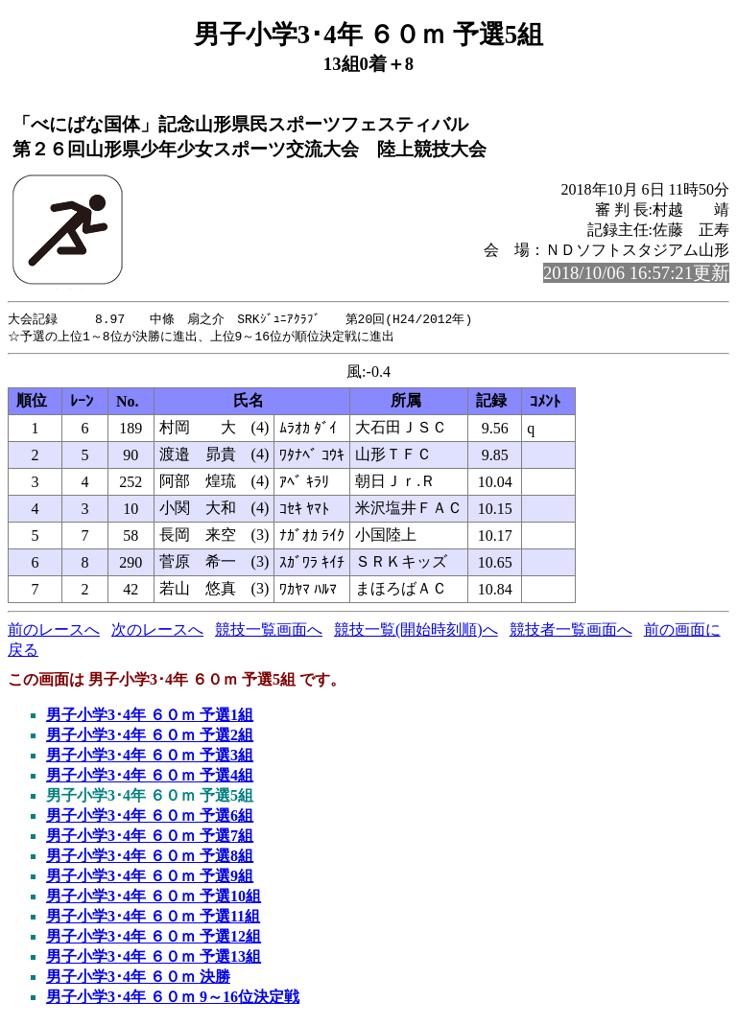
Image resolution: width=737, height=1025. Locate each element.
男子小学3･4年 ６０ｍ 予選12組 (153, 938)
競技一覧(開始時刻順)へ (416, 631)
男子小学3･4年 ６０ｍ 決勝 (138, 978)
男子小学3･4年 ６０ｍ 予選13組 (153, 958)
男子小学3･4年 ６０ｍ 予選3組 (149, 757)
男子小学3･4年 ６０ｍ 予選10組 (153, 898)
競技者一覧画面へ (571, 631)
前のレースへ (54, 631)
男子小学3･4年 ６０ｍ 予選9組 (149, 878)
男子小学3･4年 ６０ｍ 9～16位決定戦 (172, 998)
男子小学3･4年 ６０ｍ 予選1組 (149, 717)
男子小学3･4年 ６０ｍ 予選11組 (153, 918)
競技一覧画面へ (268, 631)
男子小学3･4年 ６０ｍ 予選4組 (149, 777)
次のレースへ (157, 631)
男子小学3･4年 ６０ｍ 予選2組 (149, 737)
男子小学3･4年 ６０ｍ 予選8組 (149, 858)
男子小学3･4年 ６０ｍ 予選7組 (149, 837)
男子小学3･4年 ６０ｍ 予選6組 (149, 817)
